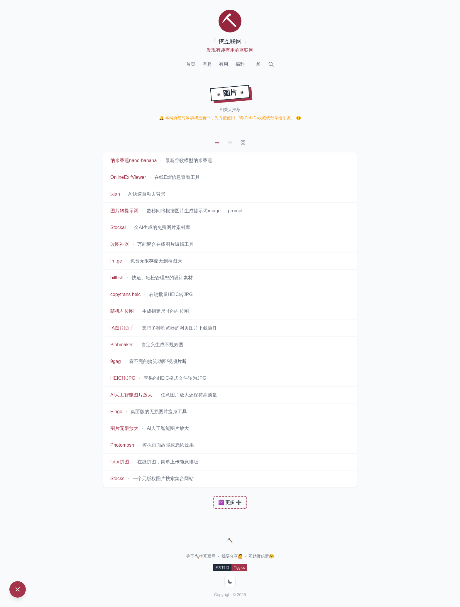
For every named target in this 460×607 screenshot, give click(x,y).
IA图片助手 (121, 327)
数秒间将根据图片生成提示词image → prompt (194, 210)
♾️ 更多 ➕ (230, 502)
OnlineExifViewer (128, 177)
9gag (115, 361)
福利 (240, 64)
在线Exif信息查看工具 (177, 177)
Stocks (117, 478)
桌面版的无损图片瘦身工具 (159, 411)
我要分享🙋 (232, 556)
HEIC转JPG (122, 378)
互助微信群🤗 (261, 556)
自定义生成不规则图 (162, 344)
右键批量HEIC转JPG (171, 294)
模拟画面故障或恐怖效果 (168, 445)
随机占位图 (122, 311)
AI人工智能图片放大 (131, 394)
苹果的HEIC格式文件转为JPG (175, 378)
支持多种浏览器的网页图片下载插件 (179, 327)
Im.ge (116, 260)
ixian (115, 193)
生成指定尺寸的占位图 (165, 311)
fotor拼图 (119, 461)
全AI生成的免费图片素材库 (162, 227)
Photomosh (122, 445)
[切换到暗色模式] (230, 581)
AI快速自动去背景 (146, 193)
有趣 (207, 64)
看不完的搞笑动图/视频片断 (158, 361)
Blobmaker (121, 344)
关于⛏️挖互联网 (201, 556)
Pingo (116, 411)
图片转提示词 (124, 210)
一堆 (256, 64)
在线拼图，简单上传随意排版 (167, 461)
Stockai (118, 227)
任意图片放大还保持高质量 (189, 394)
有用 (223, 64)
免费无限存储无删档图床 (156, 260)
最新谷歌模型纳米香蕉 (188, 160)
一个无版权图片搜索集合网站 (163, 478)
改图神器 (119, 244)
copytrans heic (125, 294)
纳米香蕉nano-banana (133, 160)
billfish (116, 277)
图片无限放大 (124, 428)
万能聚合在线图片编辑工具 (165, 244)
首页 (190, 64)
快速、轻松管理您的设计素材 (162, 277)
